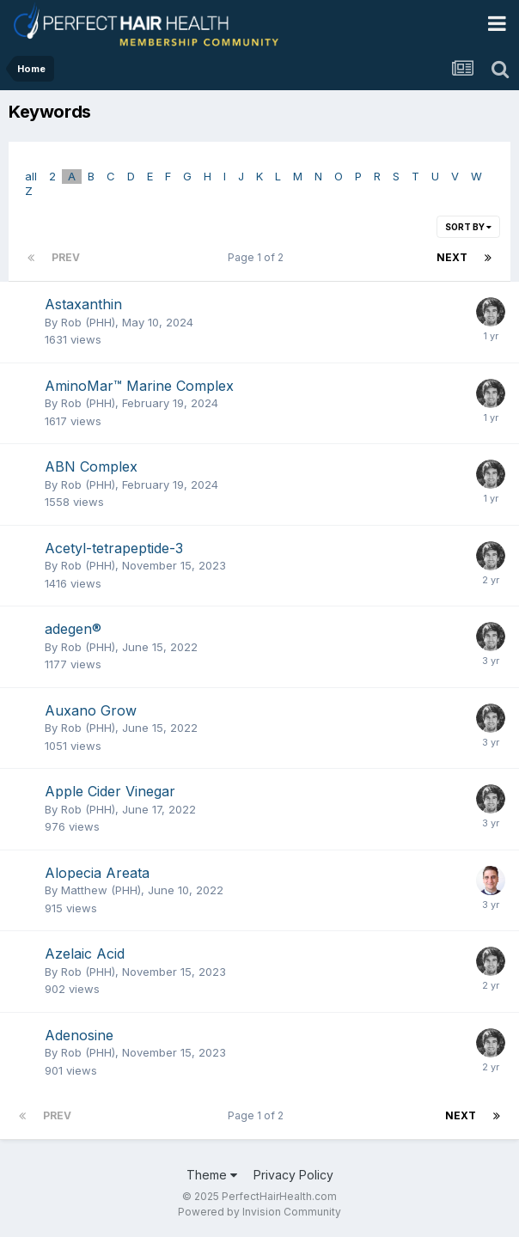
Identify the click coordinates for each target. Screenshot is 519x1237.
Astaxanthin (83, 304)
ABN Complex (91, 466)
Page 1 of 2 (258, 257)
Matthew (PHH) (101, 890)
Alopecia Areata (97, 872)
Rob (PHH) (88, 322)
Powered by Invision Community (259, 1211)
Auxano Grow (91, 710)
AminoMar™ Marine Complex (139, 385)
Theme (211, 1174)
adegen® (73, 628)
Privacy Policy (293, 1174)
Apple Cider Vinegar (110, 791)
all (31, 176)
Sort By (468, 227)
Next (452, 257)
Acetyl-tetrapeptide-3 (114, 548)
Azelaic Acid (85, 953)
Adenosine (79, 1035)
